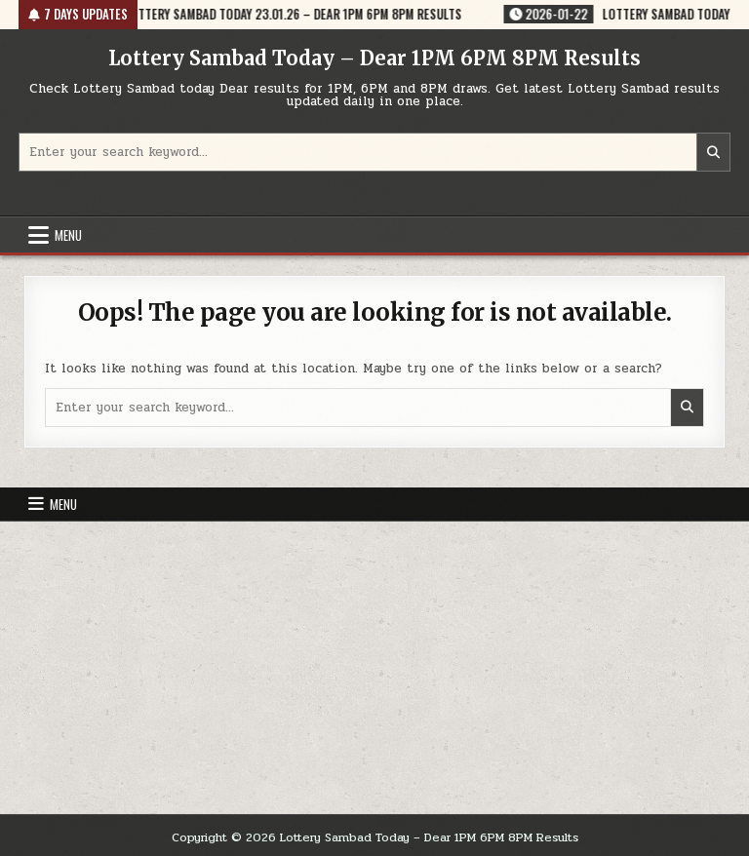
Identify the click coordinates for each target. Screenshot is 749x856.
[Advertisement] (374, 667)
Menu (68, 235)
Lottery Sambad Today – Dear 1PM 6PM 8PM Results (374, 58)
